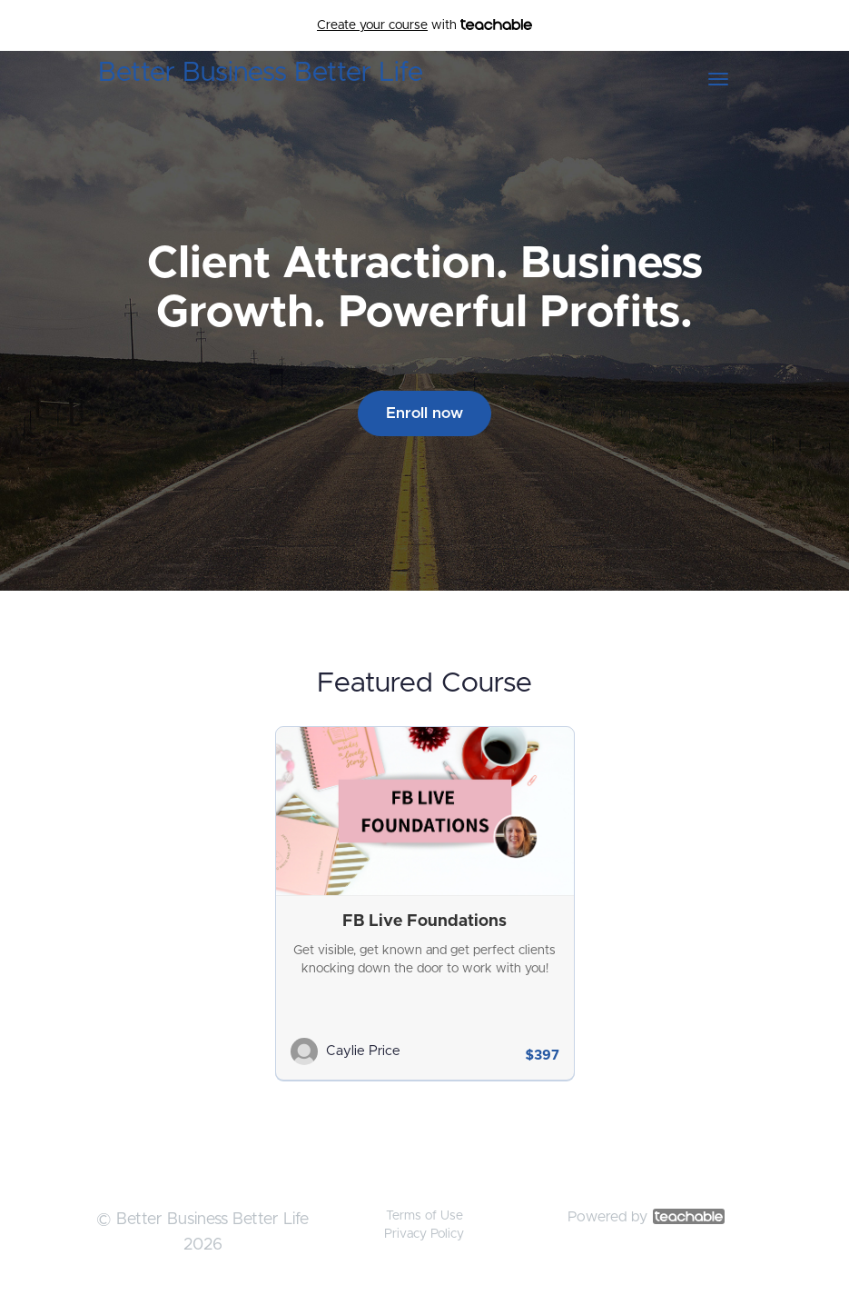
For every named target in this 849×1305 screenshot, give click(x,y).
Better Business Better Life (260, 72)
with (424, 25)
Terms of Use (424, 1216)
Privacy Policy (424, 1234)
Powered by (646, 1217)
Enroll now (424, 413)
